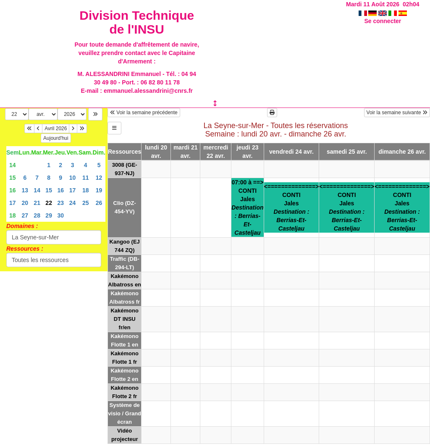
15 (12, 177)
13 (25, 190)
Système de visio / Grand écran (124, 413)
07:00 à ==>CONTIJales (247, 207)
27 (25, 215)
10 (72, 177)
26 (99, 202)
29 (48, 215)
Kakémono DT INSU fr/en (124, 319)
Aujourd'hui (55, 138)
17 (72, 190)
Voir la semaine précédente (144, 112)
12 (99, 177)
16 (12, 190)
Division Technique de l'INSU (136, 22)
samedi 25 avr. (347, 151)
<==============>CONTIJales (291, 207)
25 (85, 202)
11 (85, 177)
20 (25, 202)
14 (12, 165)
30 (60, 215)
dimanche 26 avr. (402, 151)
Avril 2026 (56, 128)
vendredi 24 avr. (291, 151)
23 (60, 202)
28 (37, 215)
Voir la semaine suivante (397, 112)
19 (99, 190)
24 (72, 202)
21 (37, 202)
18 (85, 190)
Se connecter (382, 21)
